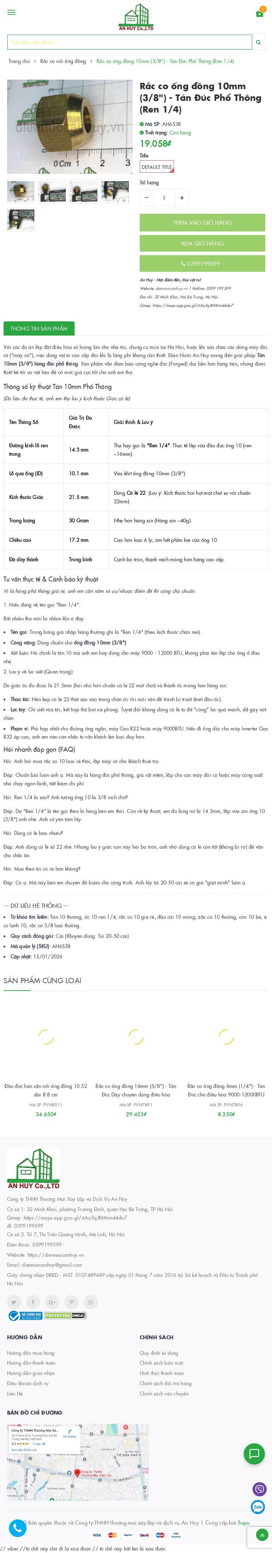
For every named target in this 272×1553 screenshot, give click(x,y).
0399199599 (204, 263)
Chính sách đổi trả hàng (166, 1383)
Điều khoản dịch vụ (28, 1383)
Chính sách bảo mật (161, 1362)
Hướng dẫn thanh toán (31, 1362)
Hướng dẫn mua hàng (31, 1352)
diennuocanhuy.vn (171, 288)
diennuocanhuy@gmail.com (52, 1264)
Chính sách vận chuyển (164, 1393)
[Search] (258, 42)
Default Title (158, 168)
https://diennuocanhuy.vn (56, 1254)
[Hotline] (21, 1532)
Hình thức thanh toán (162, 1372)
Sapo (243, 1522)
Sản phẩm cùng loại (43, 980)
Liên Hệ (15, 1393)
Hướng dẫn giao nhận (31, 1372)
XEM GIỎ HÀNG (202, 243)
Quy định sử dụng (159, 1352)
